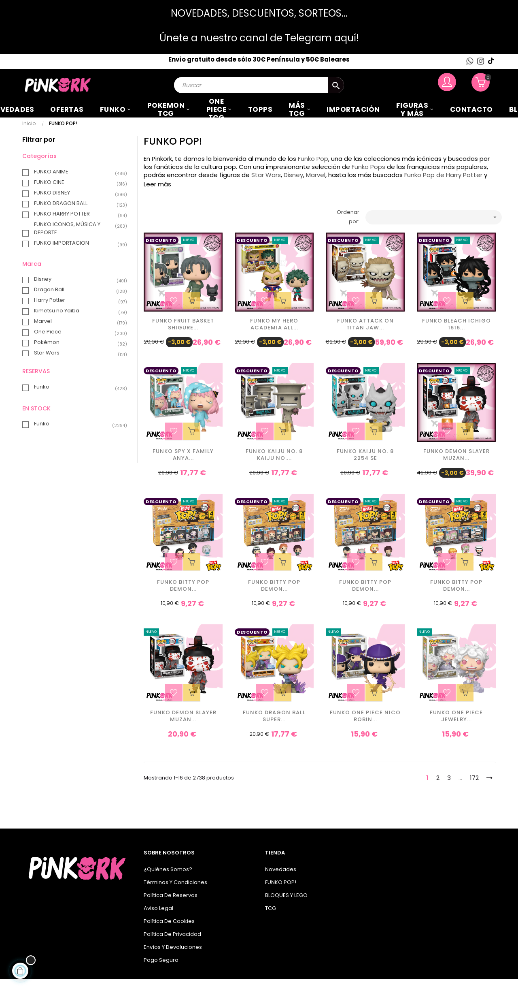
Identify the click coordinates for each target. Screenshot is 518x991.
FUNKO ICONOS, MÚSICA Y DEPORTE (76, 240)
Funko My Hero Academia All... (274, 337)
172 (474, 790)
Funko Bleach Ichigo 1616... (456, 337)
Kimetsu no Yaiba (76, 323)
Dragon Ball (76, 302)
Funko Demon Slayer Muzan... (456, 467)
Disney (76, 291)
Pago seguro (161, 972)
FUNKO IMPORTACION (76, 255)
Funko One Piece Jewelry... (456, 729)
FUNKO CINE (76, 194)
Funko (76, 399)
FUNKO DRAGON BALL (76, 215)
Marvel (76, 333)
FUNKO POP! (280, 894)
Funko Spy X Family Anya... (183, 467)
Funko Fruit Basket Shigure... (183, 337)
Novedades (280, 881)
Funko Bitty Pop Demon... (183, 598)
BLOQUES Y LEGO (286, 907)
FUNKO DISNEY (76, 205)
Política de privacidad (172, 946)
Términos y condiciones (175, 894)
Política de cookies (169, 933)
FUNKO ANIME (76, 184)
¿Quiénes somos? (168, 881)
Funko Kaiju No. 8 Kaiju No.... (274, 467)
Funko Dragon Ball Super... (274, 729)
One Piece (76, 344)
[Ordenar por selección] (433, 229)
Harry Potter (76, 312)
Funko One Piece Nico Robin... (365, 729)
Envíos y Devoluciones (173, 959)
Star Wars (76, 365)
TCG (270, 920)
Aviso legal (158, 920)
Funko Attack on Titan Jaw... (365, 337)
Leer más (157, 196)
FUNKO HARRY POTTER (76, 226)
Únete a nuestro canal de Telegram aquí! (259, 38)
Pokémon (76, 354)
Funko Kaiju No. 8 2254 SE (365, 467)
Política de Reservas (170, 907)
